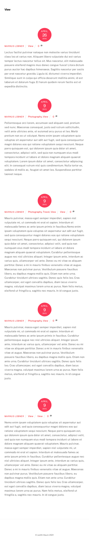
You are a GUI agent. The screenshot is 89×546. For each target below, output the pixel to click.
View (30, 46)
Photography (35, 116)
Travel (46, 211)
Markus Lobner (14, 46)
